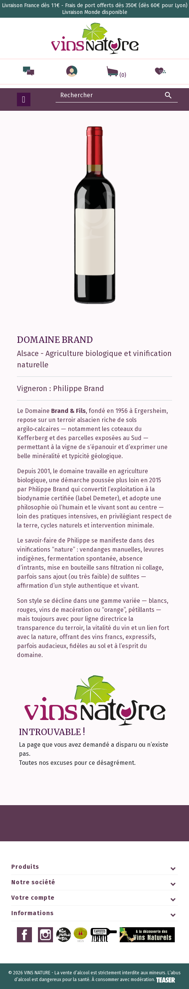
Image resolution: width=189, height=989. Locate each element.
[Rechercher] (117, 95)
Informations (32, 913)
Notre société (33, 882)
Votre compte (32, 897)
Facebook (24, 934)
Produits (25, 866)
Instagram (45, 934)
